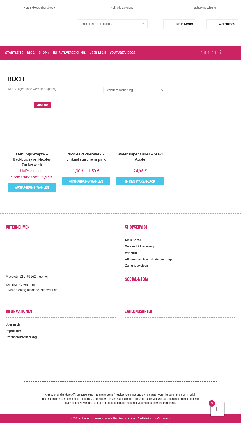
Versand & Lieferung (139, 246)
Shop (42, 53)
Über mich (97, 53)
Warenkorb (221, 24)
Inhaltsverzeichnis (69, 53)
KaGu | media (163, 418)
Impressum (14, 331)
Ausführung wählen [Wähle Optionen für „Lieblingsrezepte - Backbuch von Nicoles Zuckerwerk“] (32, 187)
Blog (31, 53)
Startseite (14, 53)
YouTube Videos (122, 53)
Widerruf (131, 253)
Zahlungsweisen (136, 265)
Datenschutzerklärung (21, 337)
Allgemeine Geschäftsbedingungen (149, 259)
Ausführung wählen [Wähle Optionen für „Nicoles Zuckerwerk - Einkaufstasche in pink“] (86, 181)
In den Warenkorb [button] (140, 181)
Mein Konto (179, 24)
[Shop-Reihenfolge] (133, 90)
